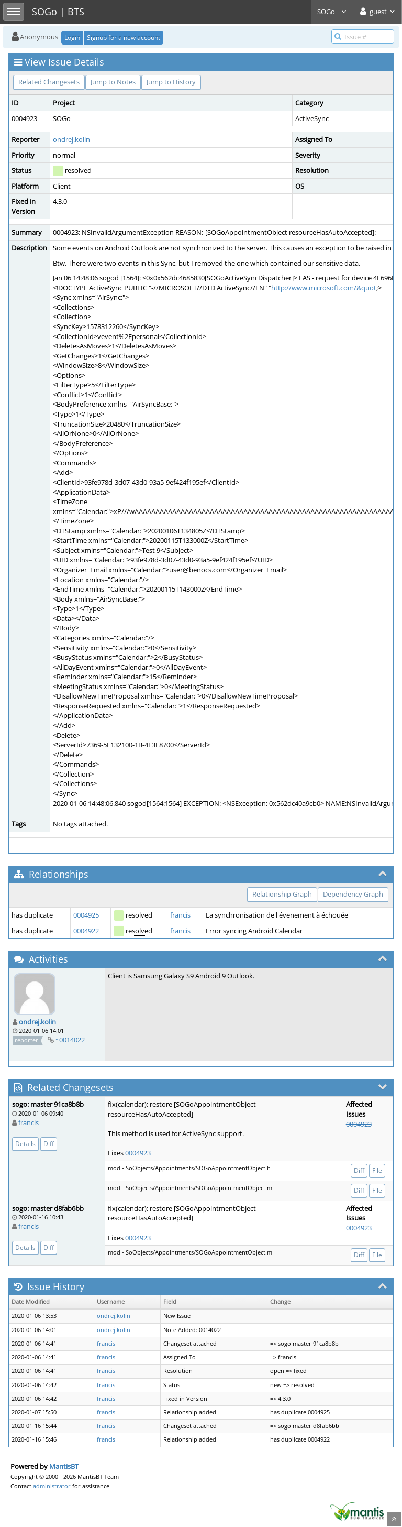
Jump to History (171, 81)
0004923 (138, 1153)
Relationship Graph (282, 894)
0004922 (86, 930)
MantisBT (64, 1466)
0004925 (86, 915)
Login (72, 37)
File (377, 1170)
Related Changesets (49, 81)
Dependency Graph (353, 894)
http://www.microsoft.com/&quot (323, 287)
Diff (48, 1143)
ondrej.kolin (71, 139)
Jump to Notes (113, 81)
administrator (52, 1486)
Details (25, 1143)
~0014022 (70, 1039)
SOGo (332, 11)
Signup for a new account (123, 37)
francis (180, 915)
